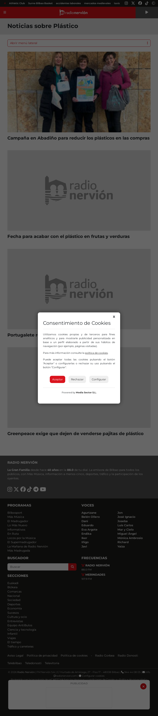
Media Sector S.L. (86, 392)
